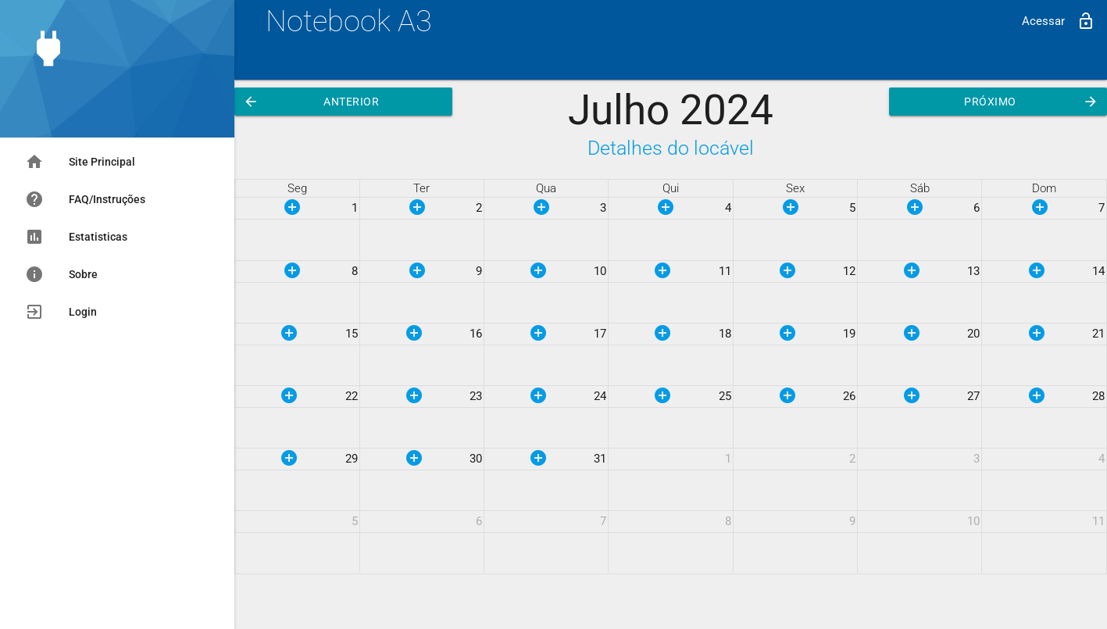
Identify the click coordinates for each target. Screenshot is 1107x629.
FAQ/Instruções (85, 199)
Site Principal (80, 161)
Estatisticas (76, 237)
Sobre (61, 274)
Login (61, 312)
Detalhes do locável (670, 148)
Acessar (1058, 21)
